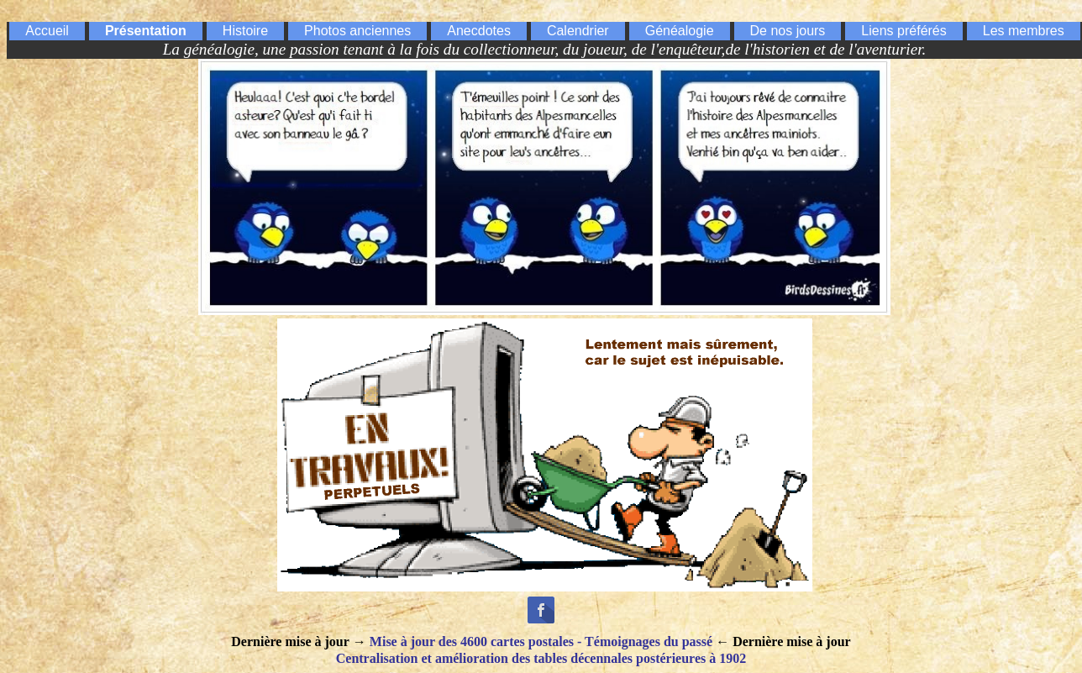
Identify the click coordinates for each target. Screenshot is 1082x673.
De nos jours (788, 31)
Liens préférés (903, 31)
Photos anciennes (357, 31)
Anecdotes (479, 31)
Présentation (145, 31)
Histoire (245, 31)
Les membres (1023, 31)
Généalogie (679, 31)
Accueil (47, 31)
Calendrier (578, 31)
